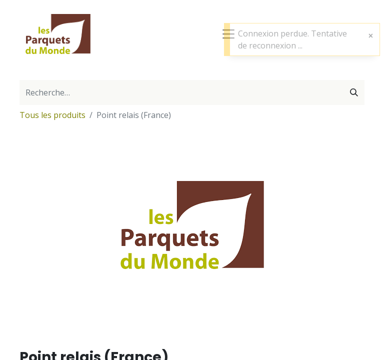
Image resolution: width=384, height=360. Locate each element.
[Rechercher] (354, 92)
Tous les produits (53, 115)
